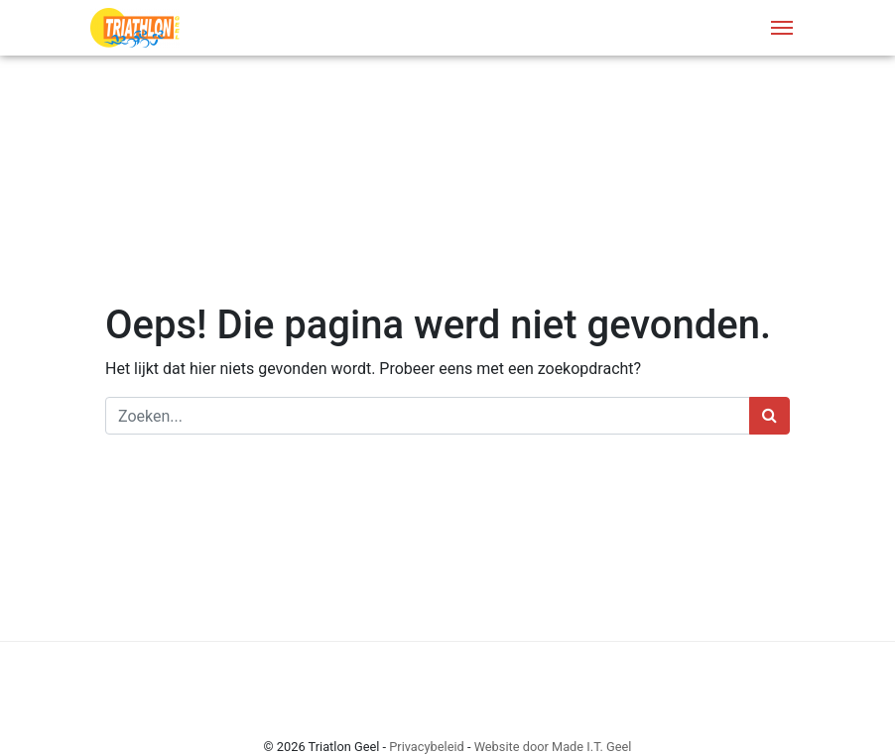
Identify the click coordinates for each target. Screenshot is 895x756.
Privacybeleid (426, 746)
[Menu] (782, 28)
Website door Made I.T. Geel (553, 746)
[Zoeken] (427, 416)
